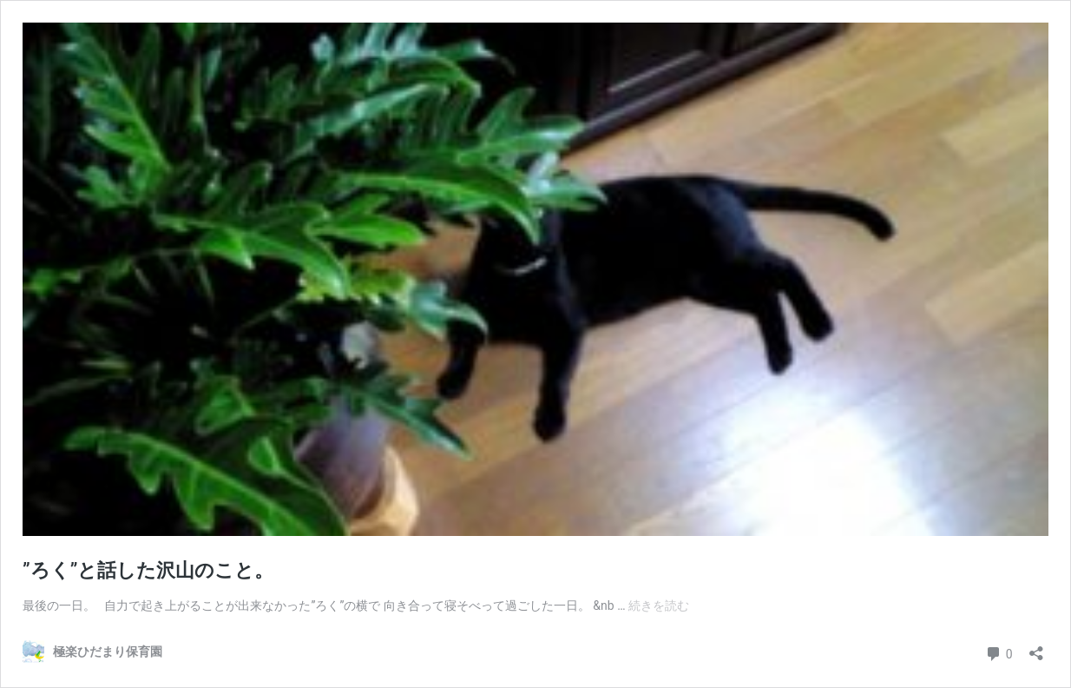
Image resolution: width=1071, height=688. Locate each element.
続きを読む (658, 605)
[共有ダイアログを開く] (1036, 647)
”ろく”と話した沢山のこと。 (148, 570)
